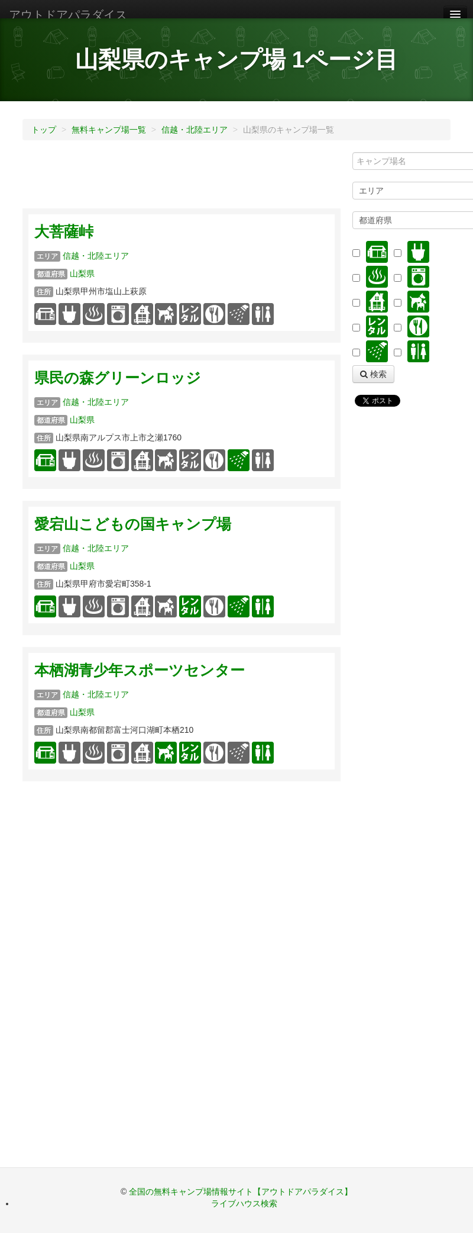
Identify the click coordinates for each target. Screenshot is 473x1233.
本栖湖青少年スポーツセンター (139, 670)
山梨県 (82, 273)
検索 (373, 374)
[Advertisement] (237, 178)
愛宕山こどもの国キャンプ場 (132, 524)
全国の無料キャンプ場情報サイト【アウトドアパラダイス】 (240, 1191)
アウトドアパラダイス (68, 14)
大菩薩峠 (63, 232)
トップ (43, 129)
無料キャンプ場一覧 (109, 129)
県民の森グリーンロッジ (117, 378)
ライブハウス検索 (244, 1203)
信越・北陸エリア (194, 129)
